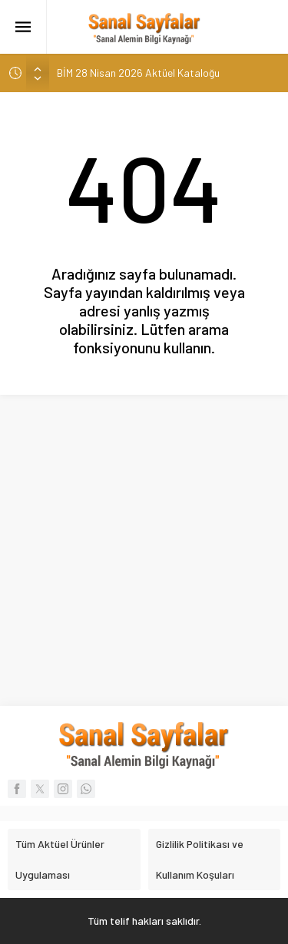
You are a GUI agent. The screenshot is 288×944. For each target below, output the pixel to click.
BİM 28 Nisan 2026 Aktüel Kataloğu (138, 72)
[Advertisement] (144, 546)
